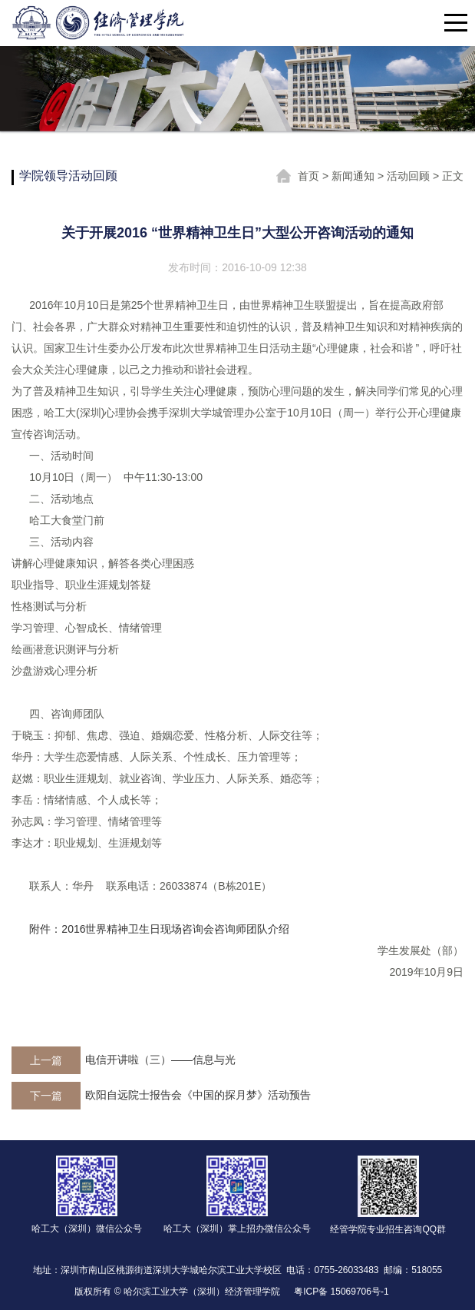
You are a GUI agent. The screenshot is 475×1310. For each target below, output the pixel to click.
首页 (310, 176)
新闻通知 (355, 176)
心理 (205, 391)
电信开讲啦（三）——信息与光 (160, 1059)
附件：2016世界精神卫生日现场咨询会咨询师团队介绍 (159, 929)
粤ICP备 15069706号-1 (341, 1291)
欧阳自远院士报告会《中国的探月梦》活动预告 (198, 1095)
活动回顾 (410, 176)
